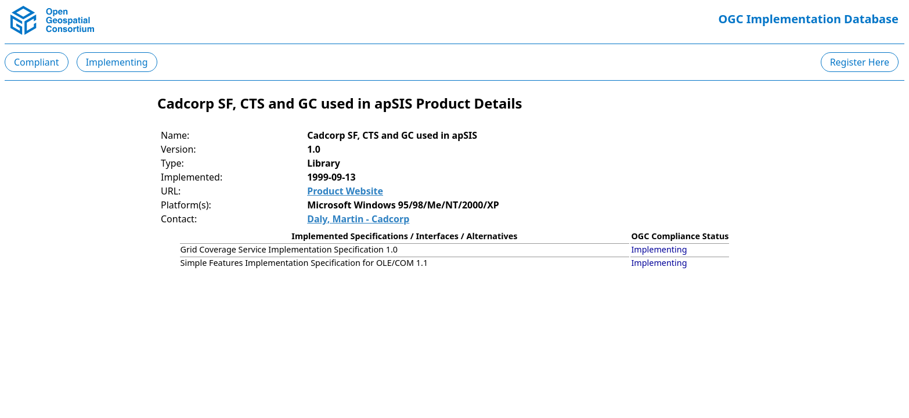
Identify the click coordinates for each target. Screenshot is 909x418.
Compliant (36, 62)
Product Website (345, 191)
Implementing (117, 62)
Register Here (859, 62)
